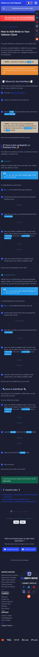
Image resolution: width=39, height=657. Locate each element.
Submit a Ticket (6, 615)
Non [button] (23, 522)
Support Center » (7, 625)
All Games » (5, 592)
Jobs (3, 611)
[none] (11, 3)
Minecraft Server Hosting (9, 575)
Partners (4, 606)
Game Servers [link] (13, 27)
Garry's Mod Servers (8, 582)
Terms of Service (7, 601)
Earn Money (5, 608)
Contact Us (5, 599)
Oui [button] (16, 522)
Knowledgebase (6, 618)
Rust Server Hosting (8, 587)
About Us (4, 597)
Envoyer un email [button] (30, 549)
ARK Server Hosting (8, 580)
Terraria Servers (6, 584)
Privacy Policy (6, 604)
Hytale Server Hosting (8, 577)
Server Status (6, 620)
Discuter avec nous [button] (12, 549)
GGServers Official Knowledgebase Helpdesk (19, 19)
